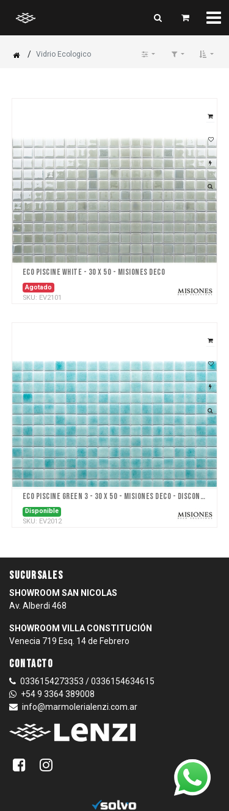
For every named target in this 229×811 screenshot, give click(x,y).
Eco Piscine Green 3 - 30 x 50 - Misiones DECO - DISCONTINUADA (115, 496)
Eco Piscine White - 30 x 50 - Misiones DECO (94, 272)
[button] (206, 54)
